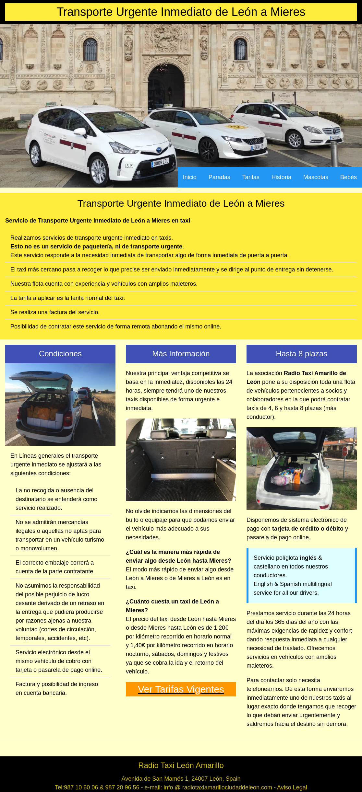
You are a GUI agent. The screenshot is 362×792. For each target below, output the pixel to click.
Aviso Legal (292, 787)
